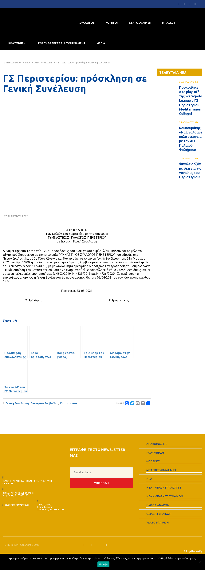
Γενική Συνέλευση (17, 403)
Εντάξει (103, 564)
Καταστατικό (68, 403)
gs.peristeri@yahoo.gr (17, 504)
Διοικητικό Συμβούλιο (44, 403)
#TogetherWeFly (193, 551)
